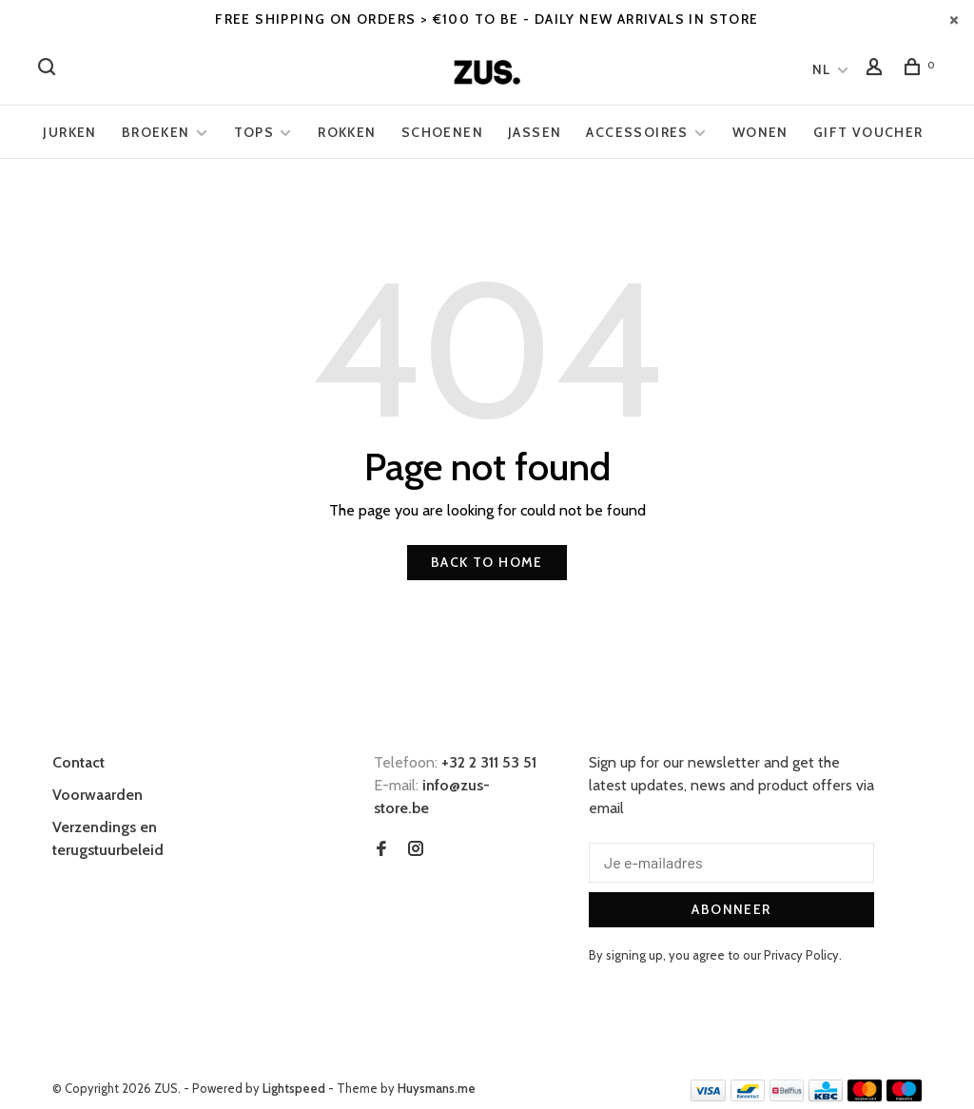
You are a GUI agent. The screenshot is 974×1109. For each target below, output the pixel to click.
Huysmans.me (437, 1088)
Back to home (487, 562)
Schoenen (442, 132)
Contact (78, 762)
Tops (254, 132)
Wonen (760, 132)
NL (821, 69)
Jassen (534, 132)
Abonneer (731, 909)
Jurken (69, 132)
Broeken (156, 132)
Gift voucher (868, 132)
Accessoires (637, 132)
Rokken (347, 132)
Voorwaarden (97, 795)
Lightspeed (294, 1088)
